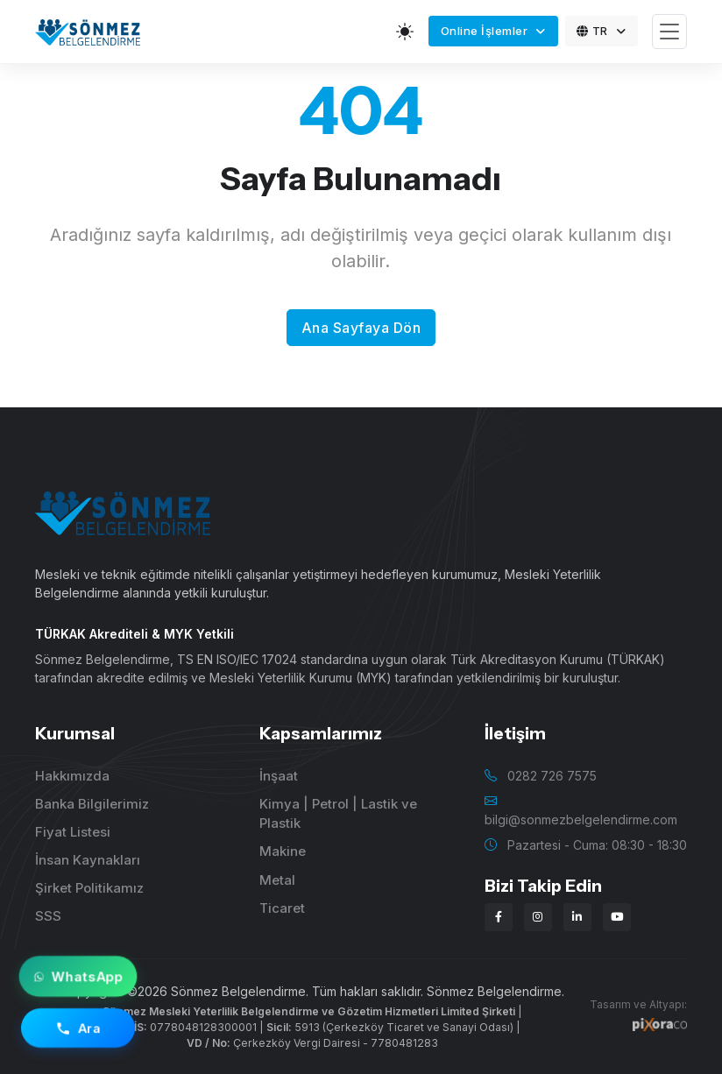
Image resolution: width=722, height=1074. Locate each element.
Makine (282, 851)
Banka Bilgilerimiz (92, 803)
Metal (277, 880)
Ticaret (282, 908)
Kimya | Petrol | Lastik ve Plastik (338, 813)
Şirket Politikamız (89, 888)
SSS (48, 916)
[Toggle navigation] (669, 32)
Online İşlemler (486, 31)
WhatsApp (77, 976)
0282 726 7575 (552, 775)
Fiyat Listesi (72, 831)
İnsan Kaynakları (87, 859)
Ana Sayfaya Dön (361, 327)
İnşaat (278, 775)
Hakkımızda (72, 775)
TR (594, 31)
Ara (78, 1028)
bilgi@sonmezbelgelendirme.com (581, 819)
